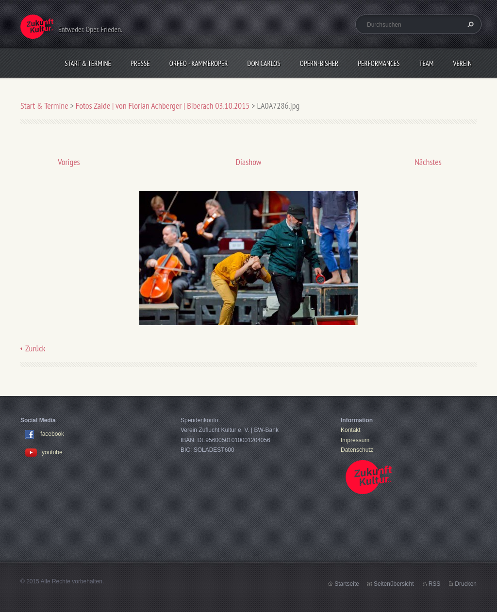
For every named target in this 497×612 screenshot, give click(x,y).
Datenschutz (357, 450)
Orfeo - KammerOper (198, 63)
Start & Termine (88, 63)
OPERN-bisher (319, 63)
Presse (140, 63)
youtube (44, 452)
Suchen (469, 24)
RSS (435, 583)
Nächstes (428, 161)
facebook (52, 434)
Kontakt (351, 430)
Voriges (69, 161)
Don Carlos (264, 63)
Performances (378, 63)
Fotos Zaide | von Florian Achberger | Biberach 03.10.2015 (163, 105)
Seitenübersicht (394, 583)
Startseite (346, 583)
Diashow (249, 161)
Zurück (35, 348)
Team (426, 63)
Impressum (355, 440)
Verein (462, 63)
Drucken (466, 583)
